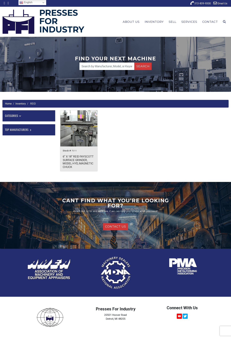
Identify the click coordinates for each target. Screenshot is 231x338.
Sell (172, 22)
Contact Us (115, 226)
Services (189, 22)
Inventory (154, 22)
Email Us (220, 3)
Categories (13, 116)
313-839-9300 (200, 3)
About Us (131, 22)
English (25, 2)
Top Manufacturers (18, 130)
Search (143, 66)
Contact (210, 22)
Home (8, 103)
